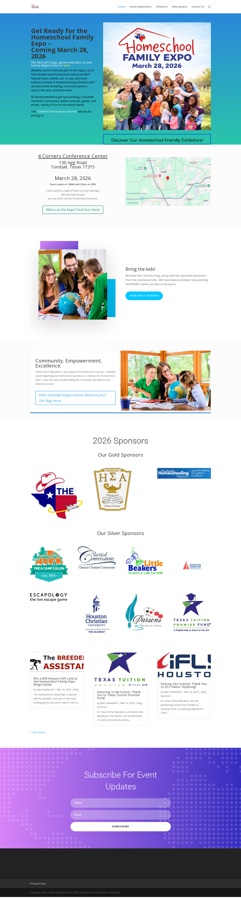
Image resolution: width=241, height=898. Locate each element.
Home (121, 7)
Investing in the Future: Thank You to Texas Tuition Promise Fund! (119, 695)
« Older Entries (38, 732)
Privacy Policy (38, 883)
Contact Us (198, 7)
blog (76, 689)
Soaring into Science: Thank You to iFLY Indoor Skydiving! (184, 685)
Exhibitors (162, 7)
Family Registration (141, 7)
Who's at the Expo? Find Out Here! (73, 209)
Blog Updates (179, 7)
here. (66, 65)
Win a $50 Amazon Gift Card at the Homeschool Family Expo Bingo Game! (55, 681)
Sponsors (102, 706)
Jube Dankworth (45, 689)
